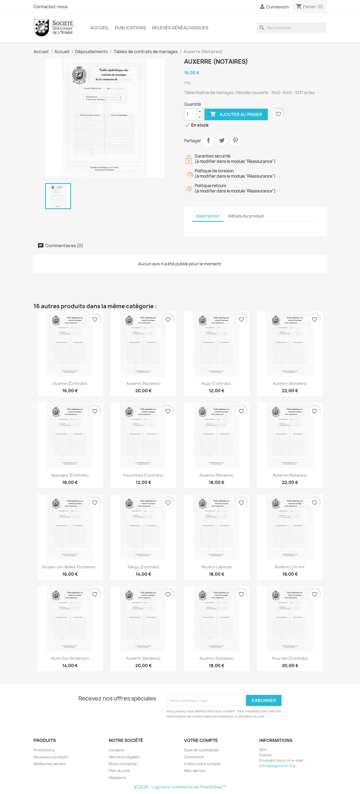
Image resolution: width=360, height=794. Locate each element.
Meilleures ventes (50, 763)
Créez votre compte (202, 763)
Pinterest (235, 140)
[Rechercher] (291, 27)
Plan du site (119, 770)
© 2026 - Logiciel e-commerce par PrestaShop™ (180, 787)
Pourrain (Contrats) (290, 658)
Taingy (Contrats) (143, 566)
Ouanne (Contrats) (70, 383)
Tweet (222, 140)
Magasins (117, 777)
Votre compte (201, 740)
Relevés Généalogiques (180, 28)
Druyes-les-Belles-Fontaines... (70, 566)
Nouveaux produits (51, 756)
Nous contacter (123, 763)
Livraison (117, 750)
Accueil (99, 28)
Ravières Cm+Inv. (290, 566)
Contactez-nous (51, 7)
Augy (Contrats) (216, 383)
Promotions (44, 750)
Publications (130, 28)
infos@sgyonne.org (277, 765)
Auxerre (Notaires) (143, 383)
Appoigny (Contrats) (70, 475)
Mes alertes (194, 770)
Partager (208, 140)
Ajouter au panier (236, 114)
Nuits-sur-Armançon (70, 658)
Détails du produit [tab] (246, 216)
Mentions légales (124, 756)
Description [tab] (207, 216)
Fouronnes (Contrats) (143, 475)
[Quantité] (190, 114)
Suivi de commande (201, 750)
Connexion (194, 756)
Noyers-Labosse (217, 566)
